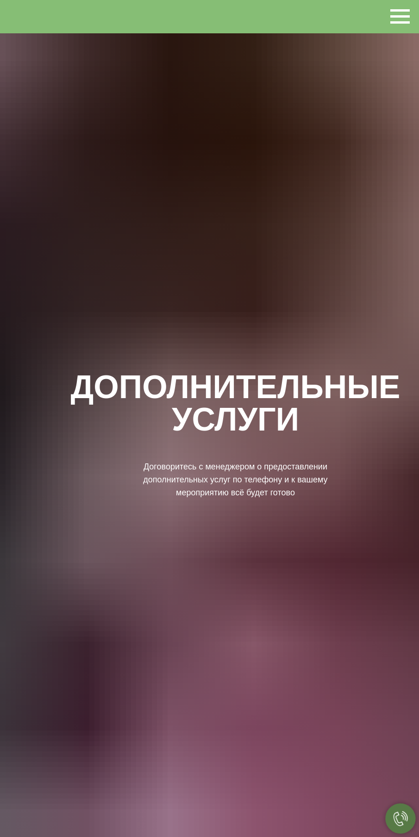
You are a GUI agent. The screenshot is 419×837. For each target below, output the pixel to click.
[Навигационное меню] (400, 16)
